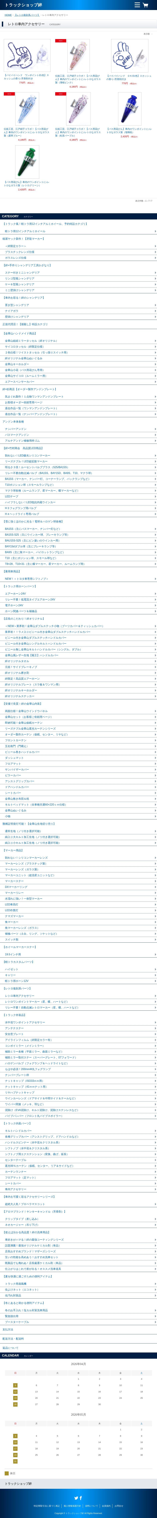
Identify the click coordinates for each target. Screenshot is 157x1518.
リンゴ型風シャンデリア (19, 278)
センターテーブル (15, 1160)
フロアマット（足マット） (21, 1177)
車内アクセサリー (15, 1189)
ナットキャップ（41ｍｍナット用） (26, 1086)
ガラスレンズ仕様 (15, 257)
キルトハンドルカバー (18, 1130)
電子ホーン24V (14, 605)
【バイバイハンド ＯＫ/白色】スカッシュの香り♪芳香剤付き (128, 77)
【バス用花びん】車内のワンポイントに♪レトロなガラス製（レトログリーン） (26, 184)
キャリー (10, 975)
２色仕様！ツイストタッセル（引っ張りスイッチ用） (37, 352)
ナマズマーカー (14, 916)
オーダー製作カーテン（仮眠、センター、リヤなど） (37, 734)
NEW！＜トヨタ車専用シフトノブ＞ (27, 578)
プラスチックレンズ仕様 (19, 252)
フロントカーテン (15, 740)
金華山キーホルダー (17, 364)
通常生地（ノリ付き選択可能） (23, 831)
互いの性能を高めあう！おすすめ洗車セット (31, 1257)
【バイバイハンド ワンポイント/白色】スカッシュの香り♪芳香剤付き (26, 77)
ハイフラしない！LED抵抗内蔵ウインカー (30, 502)
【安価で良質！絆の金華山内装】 (23, 703)
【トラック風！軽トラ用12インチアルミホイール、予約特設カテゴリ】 (45, 223)
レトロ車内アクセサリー (19, 995)
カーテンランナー (15, 1171)
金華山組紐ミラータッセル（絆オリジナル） (31, 340)
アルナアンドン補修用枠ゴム (22, 440)
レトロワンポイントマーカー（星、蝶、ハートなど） (37, 1001)
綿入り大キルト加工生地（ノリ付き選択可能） (33, 837)
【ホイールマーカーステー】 (20, 947)
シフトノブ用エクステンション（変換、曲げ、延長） (37, 1154)
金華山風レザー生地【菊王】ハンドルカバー (31, 655)
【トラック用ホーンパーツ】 (20, 586)
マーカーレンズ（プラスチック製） (26, 863)
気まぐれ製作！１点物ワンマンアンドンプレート (34, 396)
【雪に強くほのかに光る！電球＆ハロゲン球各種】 (33, 521)
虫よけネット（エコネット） (22, 1289)
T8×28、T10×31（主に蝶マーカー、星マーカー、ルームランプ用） (45, 564)
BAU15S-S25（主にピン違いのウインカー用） (33, 540)
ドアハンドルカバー (17, 787)
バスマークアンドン (17, 434)
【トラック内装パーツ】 (17, 1123)
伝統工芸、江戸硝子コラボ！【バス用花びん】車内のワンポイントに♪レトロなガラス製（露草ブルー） (26, 132)
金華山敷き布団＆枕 (17, 798)
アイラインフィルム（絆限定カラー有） (29, 1039)
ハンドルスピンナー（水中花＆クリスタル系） (33, 1142)
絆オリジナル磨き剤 (17, 672)
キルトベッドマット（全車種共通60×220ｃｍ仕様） (36, 804)
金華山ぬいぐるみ (15, 810)
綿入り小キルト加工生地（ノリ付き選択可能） (33, 842)
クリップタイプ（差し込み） (22, 1219)
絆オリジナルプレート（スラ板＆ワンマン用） (33, 684)
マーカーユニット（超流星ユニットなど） (30, 875)
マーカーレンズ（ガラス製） (22, 869)
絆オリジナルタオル (17, 661)
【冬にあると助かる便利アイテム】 (24, 1303)
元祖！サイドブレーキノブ (21, 667)
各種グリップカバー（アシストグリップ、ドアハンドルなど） (42, 1136)
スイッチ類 (11, 939)
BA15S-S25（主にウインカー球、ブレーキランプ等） (37, 534)
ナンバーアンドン (15, 429)
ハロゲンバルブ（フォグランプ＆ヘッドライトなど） (37, 1063)
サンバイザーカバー (17, 769)
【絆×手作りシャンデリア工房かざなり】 (27, 265)
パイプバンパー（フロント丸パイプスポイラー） (34, 1115)
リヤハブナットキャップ (19, 1092)
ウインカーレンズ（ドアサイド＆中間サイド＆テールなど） (41, 1098)
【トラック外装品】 (15, 1015)
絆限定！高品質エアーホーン (22, 678)
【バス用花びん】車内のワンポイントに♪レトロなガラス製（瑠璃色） (129, 131)
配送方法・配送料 (13, 1338)
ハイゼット (11, 969)
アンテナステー (14, 1028)
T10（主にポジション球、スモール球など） (31, 558)
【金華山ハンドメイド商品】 (20, 333)
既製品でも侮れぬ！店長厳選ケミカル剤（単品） (34, 1263)
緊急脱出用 (11, 1316)
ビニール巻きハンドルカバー (22, 752)
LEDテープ (11, 496)
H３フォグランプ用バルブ (20, 508)
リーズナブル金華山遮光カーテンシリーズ (30, 728)
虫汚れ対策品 (13, 1295)
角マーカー (11, 922)
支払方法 (8, 1329)
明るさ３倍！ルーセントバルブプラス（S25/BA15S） (37, 467)
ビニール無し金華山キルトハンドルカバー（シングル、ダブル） (43, 649)
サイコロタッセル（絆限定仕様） (25, 346)
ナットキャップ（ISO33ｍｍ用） (25, 1080)
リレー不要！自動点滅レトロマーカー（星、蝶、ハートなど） (42, 1007)
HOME (8, 15)
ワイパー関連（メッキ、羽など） (25, 1104)
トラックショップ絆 (23, 5)
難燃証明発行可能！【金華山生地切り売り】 (29, 823)
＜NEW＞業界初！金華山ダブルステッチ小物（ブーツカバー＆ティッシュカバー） (55, 626)
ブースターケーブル (17, 1322)
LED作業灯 (11, 910)
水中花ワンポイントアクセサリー (25, 1022)
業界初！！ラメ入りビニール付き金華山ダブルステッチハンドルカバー (47, 631)
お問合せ (119, 1506)
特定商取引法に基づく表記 (47, 1506)
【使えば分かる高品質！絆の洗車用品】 (27, 1232)
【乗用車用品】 (12, 571)
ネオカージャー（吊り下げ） (22, 1224)
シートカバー (13, 792)
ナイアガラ (11, 310)
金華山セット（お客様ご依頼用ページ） (29, 716)
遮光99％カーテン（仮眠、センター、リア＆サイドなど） (40, 1165)
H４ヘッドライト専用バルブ (22, 514)
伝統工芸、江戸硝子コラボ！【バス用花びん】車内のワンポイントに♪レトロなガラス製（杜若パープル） (78, 132)
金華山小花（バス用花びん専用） (25, 370)
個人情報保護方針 (72, 1506)
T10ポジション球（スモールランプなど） (30, 484)
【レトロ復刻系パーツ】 (27, 15)
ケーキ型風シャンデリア (19, 284)
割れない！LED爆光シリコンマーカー (27, 455)
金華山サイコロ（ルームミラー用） (26, 375)
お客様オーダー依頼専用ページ (23, 402)
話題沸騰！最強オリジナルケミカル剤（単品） (33, 1245)
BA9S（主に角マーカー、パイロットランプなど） (35, 552)
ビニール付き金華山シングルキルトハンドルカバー (35, 643)
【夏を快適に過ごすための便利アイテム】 (28, 1276)
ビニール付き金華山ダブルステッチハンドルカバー (35, 637)
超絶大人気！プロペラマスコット (25, 1204)
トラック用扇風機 (15, 1283)
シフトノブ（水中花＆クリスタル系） (27, 1148)
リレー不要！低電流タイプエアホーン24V (30, 599)
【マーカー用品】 (13, 850)
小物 (7, 816)
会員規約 (106, 1506)
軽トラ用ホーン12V (16, 981)
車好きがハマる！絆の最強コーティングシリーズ (34, 1239)
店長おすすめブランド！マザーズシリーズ (30, 1251)
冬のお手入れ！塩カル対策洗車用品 (26, 1310)
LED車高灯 (11, 904)
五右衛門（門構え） (17, 746)
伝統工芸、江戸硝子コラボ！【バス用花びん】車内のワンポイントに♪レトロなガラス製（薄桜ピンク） (78, 79)
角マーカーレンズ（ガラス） (22, 927)
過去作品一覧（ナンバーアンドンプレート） (31, 414)
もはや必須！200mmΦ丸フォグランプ (28, 1069)
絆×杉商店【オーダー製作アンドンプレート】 (30, 389)
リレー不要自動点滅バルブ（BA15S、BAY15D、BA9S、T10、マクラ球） (49, 473)
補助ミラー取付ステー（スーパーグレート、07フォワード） (41, 1057)
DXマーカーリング (16, 887)
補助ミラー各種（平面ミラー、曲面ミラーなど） (34, 1051)
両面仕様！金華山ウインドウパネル (26, 711)
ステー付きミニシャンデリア (22, 272)
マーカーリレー (14, 892)
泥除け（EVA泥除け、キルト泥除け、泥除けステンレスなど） (42, 1110)
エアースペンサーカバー (19, 381)
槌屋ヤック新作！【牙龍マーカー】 (24, 238)
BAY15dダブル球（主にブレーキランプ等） (31, 546)
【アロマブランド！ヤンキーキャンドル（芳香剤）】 (35, 1211)
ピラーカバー (13, 775)
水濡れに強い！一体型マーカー (23, 898)
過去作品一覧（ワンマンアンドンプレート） (31, 408)
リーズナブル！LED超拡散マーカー (26, 461)
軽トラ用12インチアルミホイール (25, 231)
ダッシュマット (14, 757)
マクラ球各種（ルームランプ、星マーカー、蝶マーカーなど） (42, 490)
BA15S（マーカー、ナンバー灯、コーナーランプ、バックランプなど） (48, 478)
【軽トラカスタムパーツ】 (19, 962)
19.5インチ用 (13, 954)
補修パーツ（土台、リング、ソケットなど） (31, 933)
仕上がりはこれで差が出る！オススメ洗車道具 (33, 1268)
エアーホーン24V (15, 593)
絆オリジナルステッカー (19, 696)
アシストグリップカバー (19, 781)
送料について (91, 1506)
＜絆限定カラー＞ (15, 246)
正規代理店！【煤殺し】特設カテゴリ (25, 324)
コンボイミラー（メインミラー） (25, 1045)
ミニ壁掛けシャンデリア (19, 290)
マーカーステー (14, 881)
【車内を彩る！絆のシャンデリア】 (24, 297)
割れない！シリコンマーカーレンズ (26, 857)
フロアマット (13, 763)
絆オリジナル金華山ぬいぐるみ (23, 358)
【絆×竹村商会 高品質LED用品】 (23, 448)
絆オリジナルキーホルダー (21, 690)
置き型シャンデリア (17, 305)
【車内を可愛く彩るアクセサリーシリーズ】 (29, 1196)
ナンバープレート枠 (17, 1075)
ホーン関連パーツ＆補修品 (21, 611)
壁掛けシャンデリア (17, 316)
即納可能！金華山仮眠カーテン (23, 722)
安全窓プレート (14, 1034)
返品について (11, 1347)
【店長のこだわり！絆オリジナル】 (24, 618)
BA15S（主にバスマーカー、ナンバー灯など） (33, 528)
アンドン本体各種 (13, 421)
